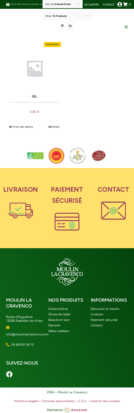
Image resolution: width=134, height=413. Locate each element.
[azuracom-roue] (67, 409)
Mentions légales (26, 401)
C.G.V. (82, 401)
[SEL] (34, 68)
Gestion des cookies (105, 401)
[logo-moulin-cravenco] (69, 22)
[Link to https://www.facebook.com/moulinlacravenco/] (8, 374)
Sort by (58, 4)
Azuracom (79, 410)
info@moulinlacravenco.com (27, 334)
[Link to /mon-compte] (119, 4)
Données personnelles (58, 401)
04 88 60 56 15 (22, 344)
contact (108, 4)
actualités (91, 4)
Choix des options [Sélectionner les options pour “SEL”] (22, 126)
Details (55, 126)
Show (56, 15)
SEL (34, 96)
